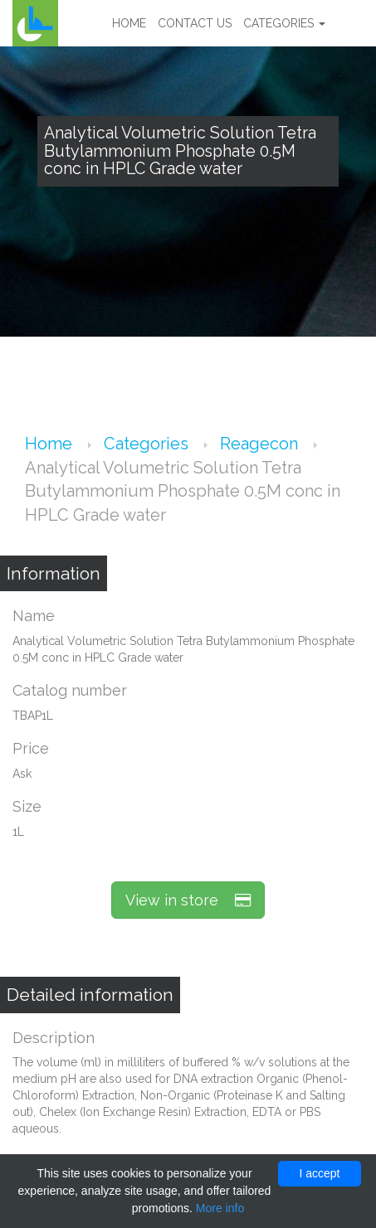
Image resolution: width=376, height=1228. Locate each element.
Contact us (195, 23)
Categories (284, 23)
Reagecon (261, 444)
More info (220, 1208)
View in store (188, 900)
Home (129, 23)
